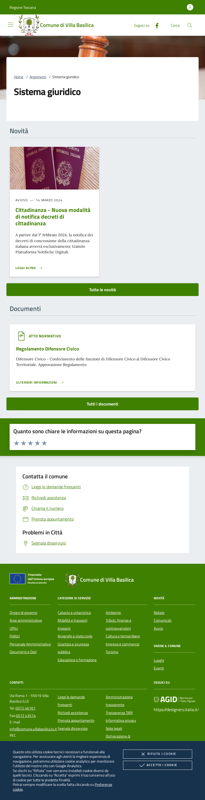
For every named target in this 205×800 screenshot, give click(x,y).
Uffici (14, 628)
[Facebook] (154, 25)
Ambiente (113, 613)
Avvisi (158, 628)
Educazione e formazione (77, 660)
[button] (23, 7)
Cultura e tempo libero (123, 636)
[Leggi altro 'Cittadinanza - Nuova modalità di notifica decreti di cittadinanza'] (29, 268)
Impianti (64, 628)
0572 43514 (26, 716)
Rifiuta (157, 754)
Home (18, 77)
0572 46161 (25, 708)
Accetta (157, 765)
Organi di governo (23, 613)
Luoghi (159, 660)
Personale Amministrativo (30, 644)
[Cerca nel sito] (189, 25)
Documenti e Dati (23, 652)
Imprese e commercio (122, 644)
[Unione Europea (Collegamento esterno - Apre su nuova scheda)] (33, 579)
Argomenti (38, 77)
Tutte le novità (102, 289)
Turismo (112, 652)
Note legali (114, 728)
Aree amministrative (26, 620)
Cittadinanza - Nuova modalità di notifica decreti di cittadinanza (52, 216)
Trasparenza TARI (119, 713)
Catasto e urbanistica (74, 613)
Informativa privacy (121, 720)
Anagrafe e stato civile (75, 636)
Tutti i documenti (102, 404)
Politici (15, 636)
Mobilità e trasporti (72, 620)
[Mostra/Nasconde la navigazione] (10, 24)
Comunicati (162, 620)
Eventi (159, 668)
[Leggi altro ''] (40, 382)
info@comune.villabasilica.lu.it (33, 729)
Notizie (159, 613)
